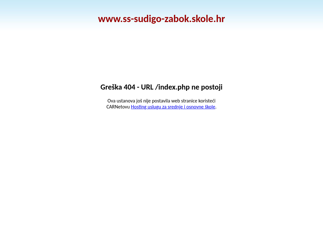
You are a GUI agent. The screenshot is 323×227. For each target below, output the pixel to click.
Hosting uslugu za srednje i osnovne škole (173, 107)
